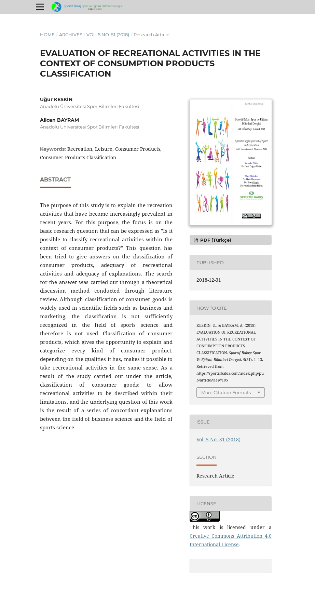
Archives (70, 34)
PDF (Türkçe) (215, 240)
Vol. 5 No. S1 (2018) (107, 34)
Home (47, 34)
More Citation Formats (226, 392)
